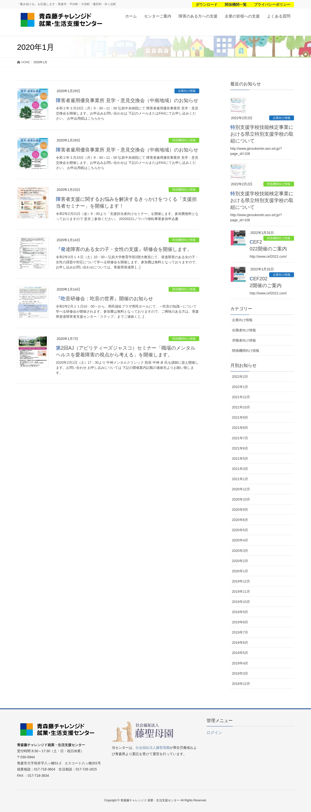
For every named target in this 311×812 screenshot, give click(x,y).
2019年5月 (240, 653)
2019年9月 (240, 612)
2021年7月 (240, 438)
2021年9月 (240, 417)
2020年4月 (240, 540)
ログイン (214, 733)
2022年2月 (240, 377)
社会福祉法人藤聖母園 (153, 748)
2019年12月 (241, 581)
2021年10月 (241, 407)
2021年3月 (240, 469)
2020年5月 (240, 530)
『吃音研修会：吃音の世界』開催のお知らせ (104, 298)
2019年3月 (240, 673)
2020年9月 (240, 510)
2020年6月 (240, 520)
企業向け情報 (187, 91)
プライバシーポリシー (272, 4)
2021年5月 (240, 458)
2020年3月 (240, 551)
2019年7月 (240, 632)
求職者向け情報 (244, 340)
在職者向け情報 (244, 330)
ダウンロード (206, 4)
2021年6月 (240, 448)
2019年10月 (241, 602)
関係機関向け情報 (184, 140)
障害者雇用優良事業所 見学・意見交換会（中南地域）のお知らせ (127, 100)
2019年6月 (240, 642)
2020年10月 (241, 499)
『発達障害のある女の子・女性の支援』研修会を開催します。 (124, 249)
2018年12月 (241, 684)
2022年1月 (240, 387)
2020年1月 (240, 571)
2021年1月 (240, 479)
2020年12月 (241, 489)
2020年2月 (240, 561)
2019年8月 (240, 622)
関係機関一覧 (236, 4)
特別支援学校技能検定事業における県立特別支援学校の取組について (262, 133)
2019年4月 (240, 663)
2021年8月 (240, 428)
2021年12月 (241, 397)
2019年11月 (241, 591)
